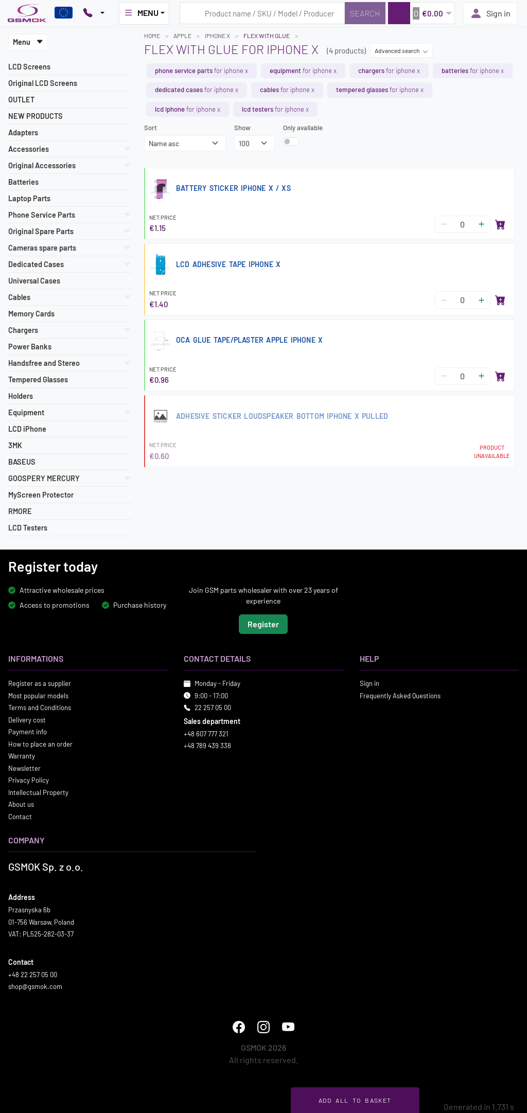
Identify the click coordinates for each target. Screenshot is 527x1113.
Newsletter (24, 768)
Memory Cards (31, 313)
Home (152, 35)
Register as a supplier (39, 683)
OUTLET (21, 99)
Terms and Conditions (39, 707)
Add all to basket (355, 1100)
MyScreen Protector (41, 494)
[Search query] (262, 13)
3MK (15, 445)
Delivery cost (27, 719)
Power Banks (29, 346)
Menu (28, 42)
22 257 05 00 (213, 707)
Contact (20, 816)
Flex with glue (266, 35)
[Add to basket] (500, 224)
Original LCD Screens (42, 83)
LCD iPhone (27, 429)
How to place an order (40, 743)
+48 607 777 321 (206, 733)
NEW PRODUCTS (35, 116)
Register (263, 624)
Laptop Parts (29, 198)
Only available (303, 127)
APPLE (182, 35)
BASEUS (22, 461)
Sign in (490, 13)
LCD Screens (29, 66)
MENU (141, 13)
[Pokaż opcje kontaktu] (94, 13)
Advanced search (401, 50)
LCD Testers (27, 527)
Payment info (27, 732)
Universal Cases (34, 280)
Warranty (21, 756)
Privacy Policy (28, 780)
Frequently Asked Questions (400, 695)
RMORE (20, 511)
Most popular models (38, 695)
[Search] (365, 13)
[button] (421, 13)
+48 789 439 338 (207, 745)
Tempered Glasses (38, 379)
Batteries (23, 182)
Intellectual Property (38, 792)
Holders (20, 396)
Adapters (23, 132)
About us (21, 804)
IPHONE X (217, 35)
